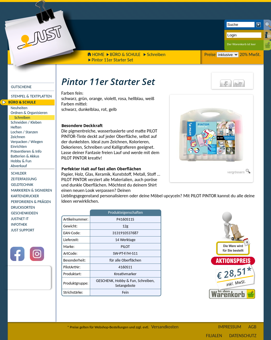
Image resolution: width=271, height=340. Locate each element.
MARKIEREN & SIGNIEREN (31, 190)
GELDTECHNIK (22, 184)
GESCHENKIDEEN (24, 213)
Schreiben (156, 54)
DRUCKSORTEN (23, 207)
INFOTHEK (19, 224)
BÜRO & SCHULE (125, 54)
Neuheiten (19, 107)
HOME (95, 54)
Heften (16, 127)
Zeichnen (18, 136)
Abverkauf (19, 165)
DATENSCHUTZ (242, 335)
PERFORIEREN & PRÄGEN (31, 201)
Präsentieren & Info (26, 151)
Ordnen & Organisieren (29, 112)
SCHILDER (18, 173)
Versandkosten (165, 326)
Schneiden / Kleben (26, 122)
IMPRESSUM (229, 326)
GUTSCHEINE (21, 86)
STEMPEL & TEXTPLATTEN (31, 96)
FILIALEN (214, 335)
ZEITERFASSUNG (24, 179)
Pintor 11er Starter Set (112, 60)
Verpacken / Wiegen (27, 141)
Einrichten (19, 146)
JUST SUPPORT (22, 230)
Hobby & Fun (21, 161)
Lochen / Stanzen (24, 132)
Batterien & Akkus (25, 156)
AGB (252, 326)
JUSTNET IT (20, 218)
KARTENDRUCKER (25, 196)
